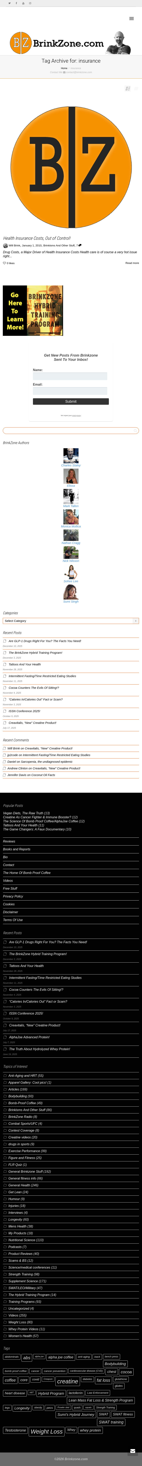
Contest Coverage (21, 1130)
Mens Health (17, 1226)
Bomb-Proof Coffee (22, 1103)
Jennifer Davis (16, 775)
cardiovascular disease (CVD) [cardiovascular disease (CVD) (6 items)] (86, 1371)
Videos (8, 880)
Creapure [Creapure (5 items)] (48, 1379)
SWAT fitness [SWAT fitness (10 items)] (123, 1414)
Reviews (9, 841)
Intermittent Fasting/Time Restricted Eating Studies (42, 676)
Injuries (13, 1206)
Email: (38, 384)
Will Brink (13, 748)
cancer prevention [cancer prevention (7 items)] (54, 1371)
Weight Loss (17, 1322)
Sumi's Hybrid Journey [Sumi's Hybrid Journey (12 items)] (75, 1414)
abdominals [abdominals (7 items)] (12, 1356)
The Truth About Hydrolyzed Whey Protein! (39, 1049)
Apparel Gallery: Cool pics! (27, 1082)
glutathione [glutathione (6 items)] (121, 1379)
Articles (13, 1089)
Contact (8, 865)
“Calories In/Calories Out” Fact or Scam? (36, 699)
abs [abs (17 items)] (26, 1357)
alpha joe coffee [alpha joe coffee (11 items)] (60, 1357)
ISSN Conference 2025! (24, 711)
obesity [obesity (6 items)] (38, 1407)
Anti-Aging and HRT (22, 1075)
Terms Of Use (13, 920)
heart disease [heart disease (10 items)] (15, 1393)
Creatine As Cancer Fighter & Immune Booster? (37, 817)
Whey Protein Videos (23, 1329)
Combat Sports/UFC (22, 1123)
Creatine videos (19, 1137)
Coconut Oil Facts (43, 775)
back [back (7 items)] (97, 1356)
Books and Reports (16, 849)
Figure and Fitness (21, 1158)
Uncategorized (18, 1308)
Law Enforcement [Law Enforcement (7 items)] (97, 1392)
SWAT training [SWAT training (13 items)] (111, 1422)
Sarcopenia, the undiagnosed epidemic (47, 761)
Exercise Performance (24, 1151)
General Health (19, 1185)
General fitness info (22, 1178)
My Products (17, 1233)
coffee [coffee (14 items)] (10, 1380)
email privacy (76, 415)
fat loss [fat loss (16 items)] (103, 1380)
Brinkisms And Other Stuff (59, 245)
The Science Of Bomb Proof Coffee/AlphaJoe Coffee (40, 821)
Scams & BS (17, 1260)
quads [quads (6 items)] (77, 1407)
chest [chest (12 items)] (111, 1372)
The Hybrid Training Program (29, 1295)
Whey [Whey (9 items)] (71, 1430)
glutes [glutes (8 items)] (119, 1385)
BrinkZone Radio (20, 1116)
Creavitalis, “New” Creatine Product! (32, 722)
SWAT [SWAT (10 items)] (103, 1414)
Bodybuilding (17, 1096)
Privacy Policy (13, 896)
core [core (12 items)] (24, 1380)
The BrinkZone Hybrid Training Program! (35, 652)
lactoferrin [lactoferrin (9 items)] (76, 1393)
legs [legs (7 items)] (7, 1407)
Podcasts (15, 1247)
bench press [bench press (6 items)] (111, 1356)
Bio (5, 857)
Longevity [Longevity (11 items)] (22, 1408)
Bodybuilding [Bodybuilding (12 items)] (115, 1364)
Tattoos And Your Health (25, 664)
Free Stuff (10, 888)
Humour (14, 1199)
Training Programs (21, 1301)
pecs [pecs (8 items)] (50, 1407)
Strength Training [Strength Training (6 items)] (105, 1407)
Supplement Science (23, 1281)
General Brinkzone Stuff (25, 1171)
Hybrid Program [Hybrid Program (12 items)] (51, 1393)
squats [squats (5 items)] (88, 1407)
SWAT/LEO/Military (22, 1288)
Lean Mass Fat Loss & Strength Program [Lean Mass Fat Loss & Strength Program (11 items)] (101, 1400)
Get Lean (15, 1192)
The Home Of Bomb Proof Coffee (27, 873)
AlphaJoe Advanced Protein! (29, 1037)
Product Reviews (20, 1253)
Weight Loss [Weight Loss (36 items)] (47, 1431)
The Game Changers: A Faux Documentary (34, 829)
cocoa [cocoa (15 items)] (126, 1372)
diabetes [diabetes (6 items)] (87, 1379)
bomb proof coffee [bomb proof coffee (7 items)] (16, 1371)
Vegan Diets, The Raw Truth (23, 813)
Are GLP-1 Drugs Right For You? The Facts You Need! (45, 641)
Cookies (9, 904)
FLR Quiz (15, 1164)
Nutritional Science (21, 1240)
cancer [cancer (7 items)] (35, 1371)
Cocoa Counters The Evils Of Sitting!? (34, 687)
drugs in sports (19, 1144)
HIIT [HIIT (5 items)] (32, 1392)
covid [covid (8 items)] (35, 1379)
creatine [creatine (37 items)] (67, 1381)
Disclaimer (10, 912)
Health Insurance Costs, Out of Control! (36, 238)
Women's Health (20, 1336)
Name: (38, 370)
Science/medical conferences (29, 1267)
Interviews (15, 1212)
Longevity (15, 1219)
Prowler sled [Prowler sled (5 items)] (63, 1407)
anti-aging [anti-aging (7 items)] (84, 1356)
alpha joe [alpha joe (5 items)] (39, 1356)
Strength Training (20, 1274)
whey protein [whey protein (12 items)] (90, 1430)
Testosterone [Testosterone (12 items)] (15, 1430)
